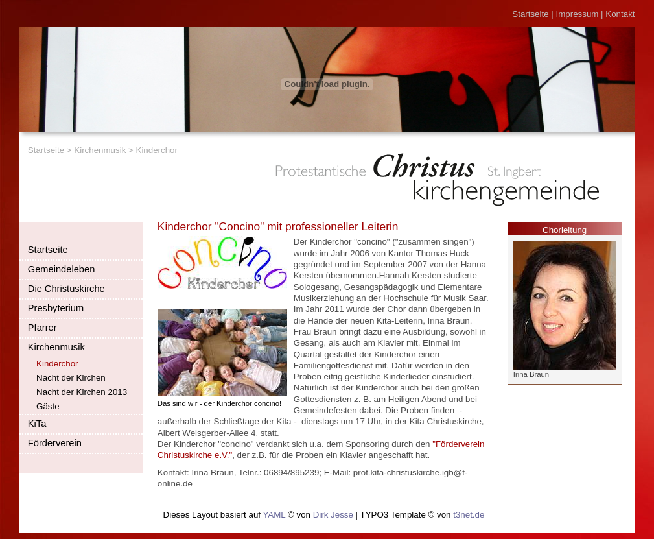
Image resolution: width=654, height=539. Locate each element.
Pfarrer (42, 327)
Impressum (577, 14)
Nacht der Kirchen (71, 378)
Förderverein (55, 443)
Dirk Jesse (333, 515)
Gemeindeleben (61, 269)
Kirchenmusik (100, 150)
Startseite (530, 14)
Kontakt (620, 14)
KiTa (37, 423)
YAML (274, 515)
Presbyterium (56, 308)
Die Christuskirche (66, 288)
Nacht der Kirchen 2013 (81, 392)
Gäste (48, 406)
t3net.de (468, 515)
